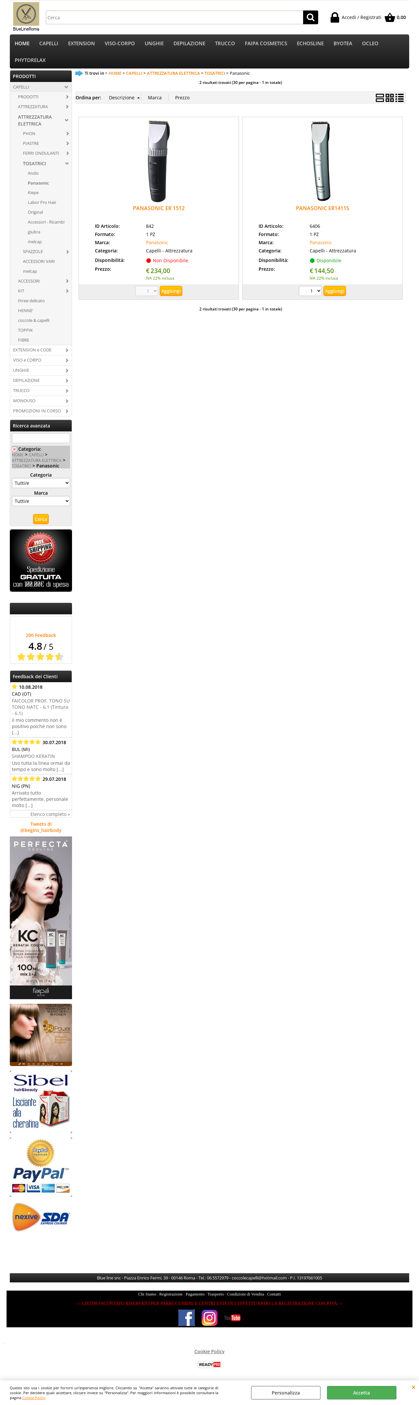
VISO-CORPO (120, 43)
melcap (35, 243)
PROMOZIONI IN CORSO (37, 412)
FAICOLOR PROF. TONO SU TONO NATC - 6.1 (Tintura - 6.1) (41, 708)
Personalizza (286, 1393)
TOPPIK (25, 331)
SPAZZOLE (33, 253)
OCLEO (370, 43)
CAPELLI (48, 43)
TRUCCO (225, 43)
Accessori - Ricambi (46, 224)
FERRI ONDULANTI (41, 154)
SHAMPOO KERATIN (33, 758)
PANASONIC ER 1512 (159, 209)
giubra (34, 233)
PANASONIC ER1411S (322, 209)
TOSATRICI (34, 165)
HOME (22, 43)
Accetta (361, 1393)
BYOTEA (343, 43)
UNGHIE (154, 43)
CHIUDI (413, 1387)
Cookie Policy (33, 1397)
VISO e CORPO (27, 362)
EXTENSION (81, 43)
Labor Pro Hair (42, 204)
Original (35, 214)
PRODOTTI (28, 98)
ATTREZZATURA (33, 108)
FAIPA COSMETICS (266, 43)
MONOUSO (24, 402)
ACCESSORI (29, 282)
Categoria (41, 476)
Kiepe (33, 194)
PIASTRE (31, 145)
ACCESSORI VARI (39, 263)
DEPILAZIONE (189, 43)
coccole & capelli (33, 322)
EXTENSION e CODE (32, 351)
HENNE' (25, 312)
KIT (21, 292)
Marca (41, 494)
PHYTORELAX (30, 61)
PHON (29, 135)
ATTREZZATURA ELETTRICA (35, 121)
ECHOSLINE (310, 43)
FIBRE (23, 341)
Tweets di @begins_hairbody (41, 828)
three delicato (31, 302)
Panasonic (38, 184)
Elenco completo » (50, 816)
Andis (33, 174)
